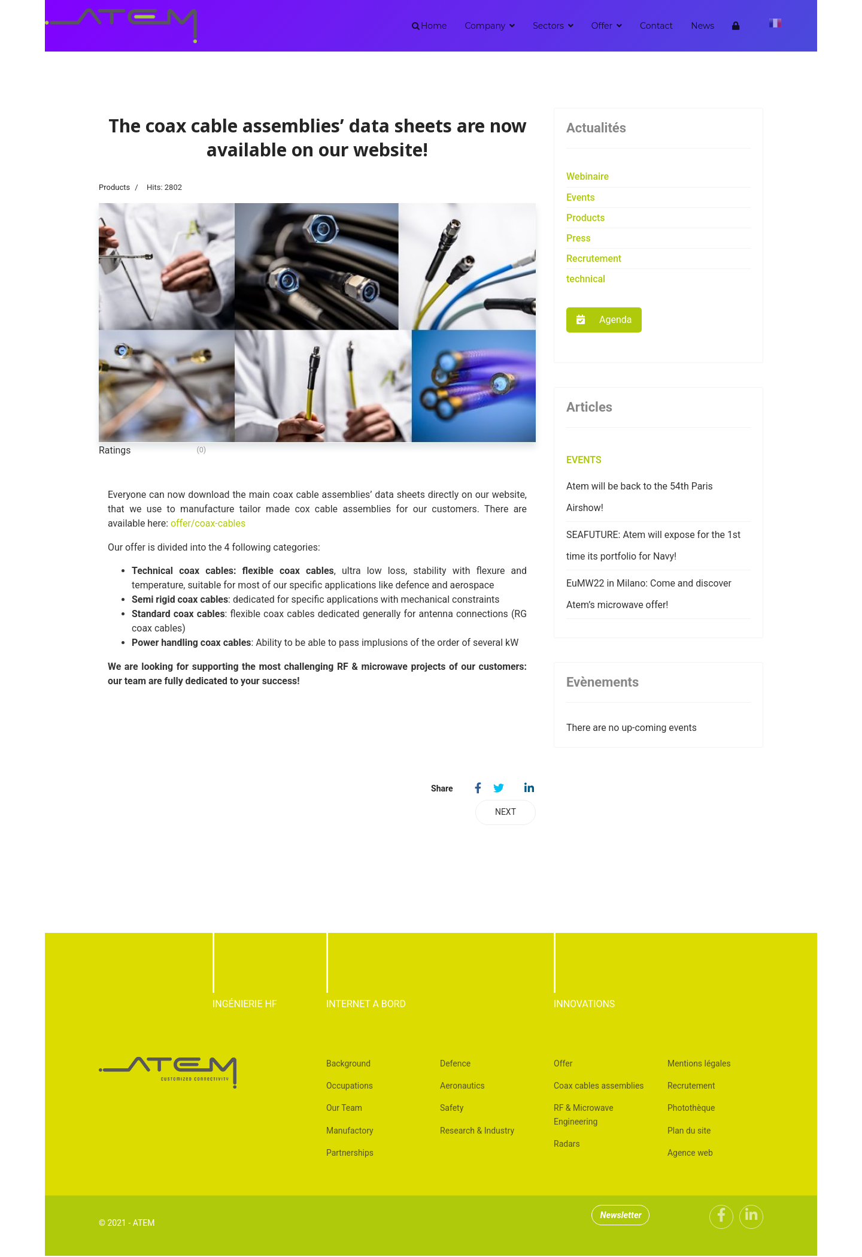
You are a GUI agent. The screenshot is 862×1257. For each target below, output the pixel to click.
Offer (601, 25)
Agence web (690, 1154)
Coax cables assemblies (599, 1087)
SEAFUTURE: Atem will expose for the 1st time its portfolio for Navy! (654, 545)
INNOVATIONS (584, 1004)
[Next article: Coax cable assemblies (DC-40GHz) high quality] (505, 813)
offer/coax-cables (209, 523)
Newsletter (623, 1216)
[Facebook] (721, 1218)
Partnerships (350, 1154)
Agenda (604, 319)
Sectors (548, 25)
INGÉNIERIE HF (245, 1004)
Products (114, 187)
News (702, 25)
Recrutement (593, 258)
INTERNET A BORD (366, 1004)
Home (434, 25)
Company (485, 25)
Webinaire (587, 176)
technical (585, 279)
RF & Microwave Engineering (584, 1115)
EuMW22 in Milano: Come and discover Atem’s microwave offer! (649, 594)
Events (580, 197)
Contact (656, 25)
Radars (567, 1145)
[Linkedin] (751, 1218)
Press (578, 238)
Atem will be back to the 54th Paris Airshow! (640, 497)
